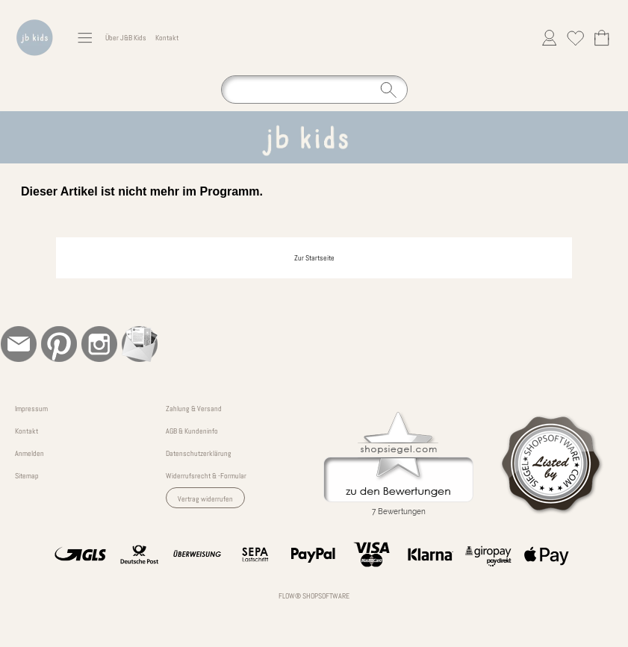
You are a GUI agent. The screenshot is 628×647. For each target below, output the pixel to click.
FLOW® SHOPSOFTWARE (314, 596)
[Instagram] (99, 344)
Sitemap (27, 476)
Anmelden (29, 453)
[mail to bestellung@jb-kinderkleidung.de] (18, 344)
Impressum (31, 408)
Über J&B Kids (125, 38)
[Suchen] (314, 89)
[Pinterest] (59, 344)
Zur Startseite (314, 258)
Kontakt (166, 38)
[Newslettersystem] (139, 344)
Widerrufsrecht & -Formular (206, 476)
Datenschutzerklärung (198, 453)
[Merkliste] (575, 37)
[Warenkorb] (601, 37)
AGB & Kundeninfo (192, 431)
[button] (84, 37)
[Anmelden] (549, 37)
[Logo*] (35, 16)
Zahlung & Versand (194, 408)
